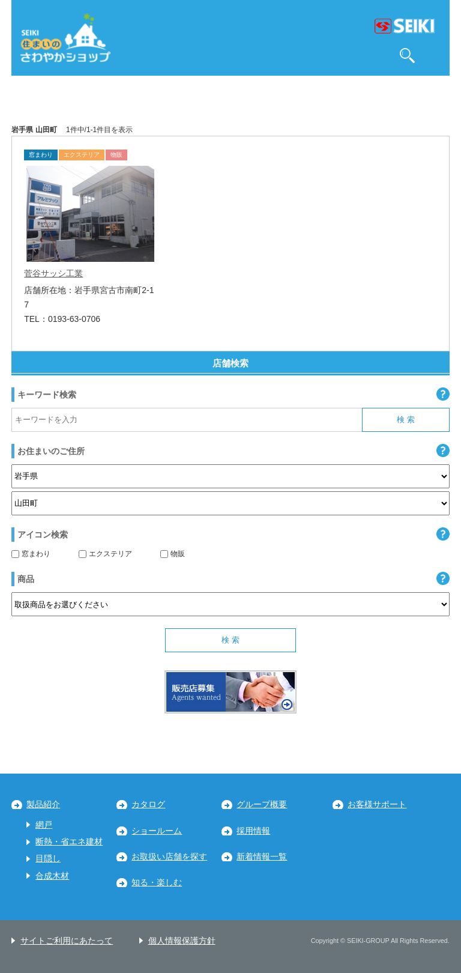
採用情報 (253, 830)
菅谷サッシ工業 (53, 273)
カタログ (148, 804)
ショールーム (156, 830)
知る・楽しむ (156, 882)
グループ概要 (262, 804)
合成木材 (52, 876)
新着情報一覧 (262, 856)
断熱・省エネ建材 (69, 841)
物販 (172, 554)
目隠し (48, 858)
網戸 (43, 824)
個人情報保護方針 (181, 940)
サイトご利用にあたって (66, 940)
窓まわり (30, 554)
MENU (434, 55)
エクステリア (105, 554)
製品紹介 (43, 804)
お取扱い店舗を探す (169, 856)
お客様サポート (377, 804)
